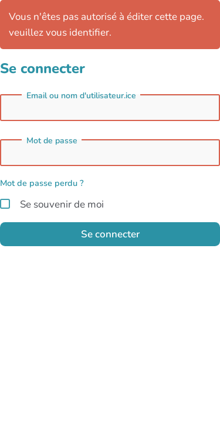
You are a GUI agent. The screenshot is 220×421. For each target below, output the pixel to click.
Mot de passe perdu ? (42, 183)
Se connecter (110, 234)
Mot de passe (51, 141)
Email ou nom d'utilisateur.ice (81, 96)
